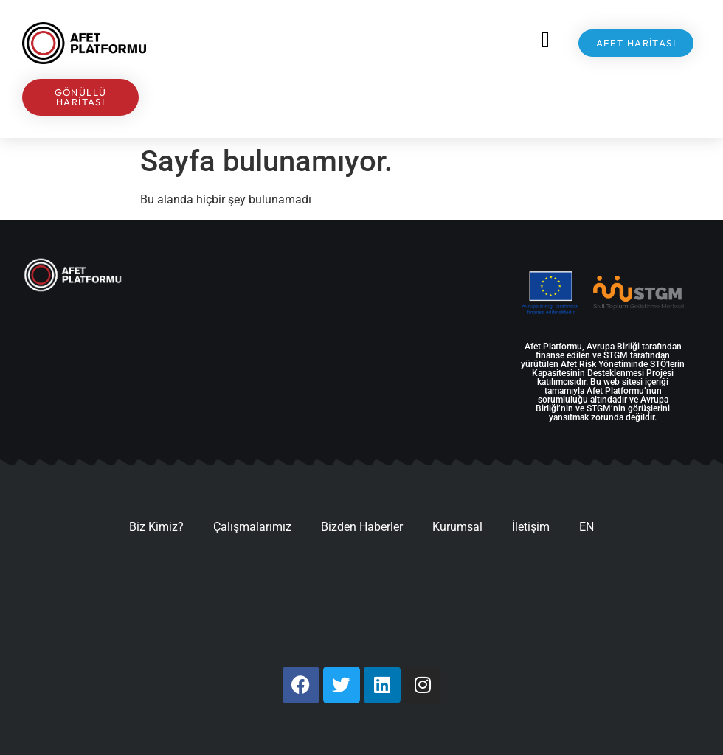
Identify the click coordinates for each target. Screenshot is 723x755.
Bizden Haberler (362, 527)
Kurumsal (457, 527)
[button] (546, 39)
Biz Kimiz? (156, 527)
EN (586, 527)
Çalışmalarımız (252, 527)
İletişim (531, 527)
